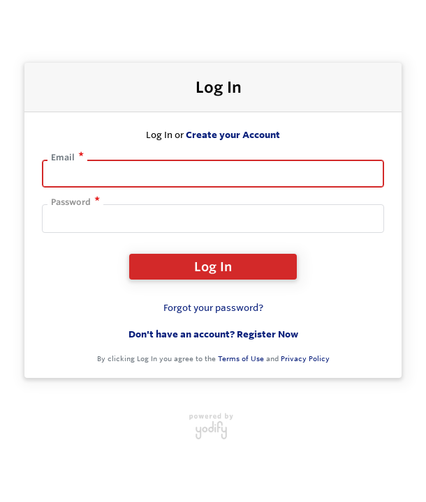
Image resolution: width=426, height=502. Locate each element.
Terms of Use (241, 358)
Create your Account (233, 134)
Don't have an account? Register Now (213, 334)
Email (63, 157)
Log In (213, 266)
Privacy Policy (305, 358)
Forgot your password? (213, 307)
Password (71, 202)
